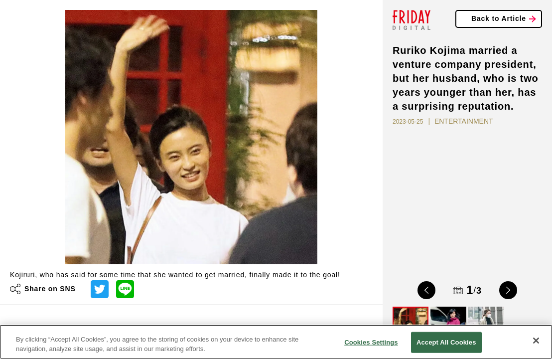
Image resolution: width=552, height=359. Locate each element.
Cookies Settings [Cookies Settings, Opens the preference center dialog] (371, 342)
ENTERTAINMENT (463, 121)
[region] (276, 342)
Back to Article (498, 18)
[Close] (536, 341)
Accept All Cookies (446, 342)
